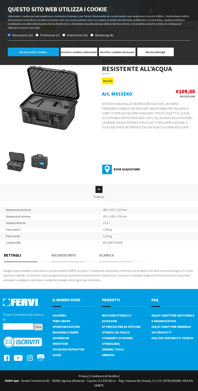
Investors (60, 344)
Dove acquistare (127, 169)
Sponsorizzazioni (66, 327)
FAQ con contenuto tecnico (172, 338)
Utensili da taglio (116, 332)
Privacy (83, 376)
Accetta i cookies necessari (117, 52)
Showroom (61, 338)
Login (57, 355)
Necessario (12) (22, 35)
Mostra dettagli (155, 52)
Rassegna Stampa (65, 332)
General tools (113, 349)
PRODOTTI (111, 299)
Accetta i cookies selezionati (79, 52)
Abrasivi (108, 355)
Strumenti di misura (117, 338)
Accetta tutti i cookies (33, 52)
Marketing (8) (104, 35)
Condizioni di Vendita (104, 376)
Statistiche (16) (77, 35)
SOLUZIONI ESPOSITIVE (68, 349)
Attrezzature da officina (121, 327)
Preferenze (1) (50, 35)
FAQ (155, 299)
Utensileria (111, 344)
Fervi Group (61, 321)
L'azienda (59, 315)
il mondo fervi (66, 299)
